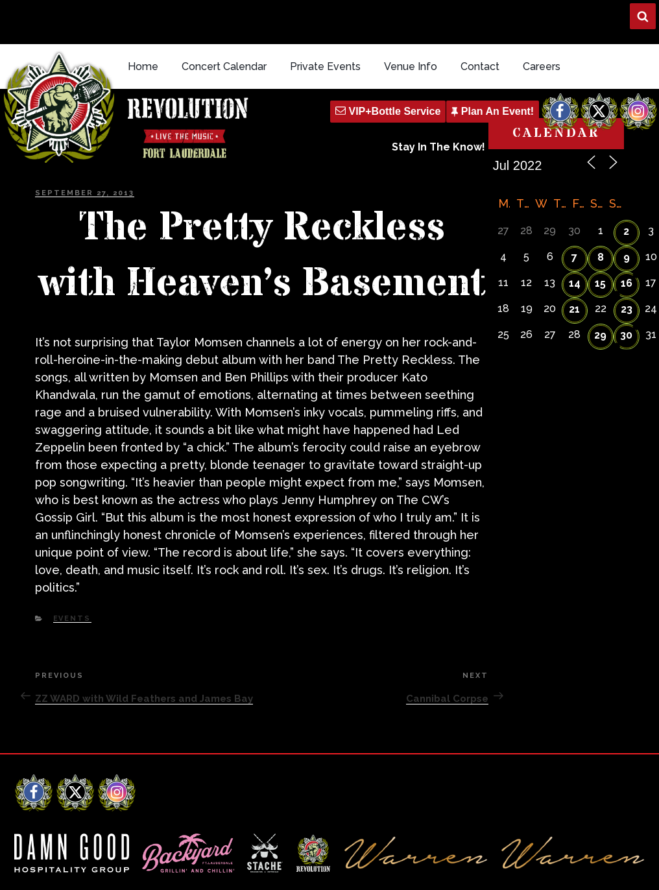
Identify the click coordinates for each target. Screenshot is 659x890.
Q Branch (625, 869)
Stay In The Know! (438, 103)
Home (143, 22)
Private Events (325, 22)
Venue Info (410, 22)
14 (575, 238)
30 (626, 290)
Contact (480, 22)
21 (574, 264)
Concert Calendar (224, 22)
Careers (541, 22)
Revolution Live (83, 869)
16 (626, 238)
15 (600, 238)
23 (626, 264)
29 (600, 290)
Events (72, 574)
